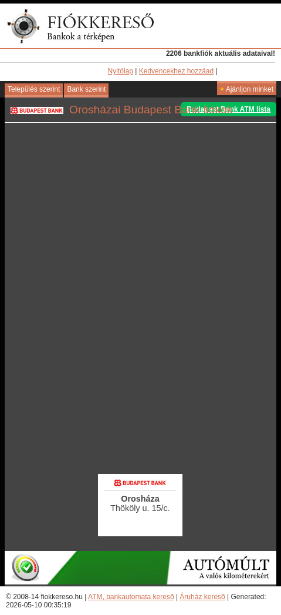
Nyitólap (120, 71)
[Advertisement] (141, 393)
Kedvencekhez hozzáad (176, 71)
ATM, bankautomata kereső (131, 597)
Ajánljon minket (246, 89)
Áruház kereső (202, 597)
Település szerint (34, 89)
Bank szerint (86, 89)
